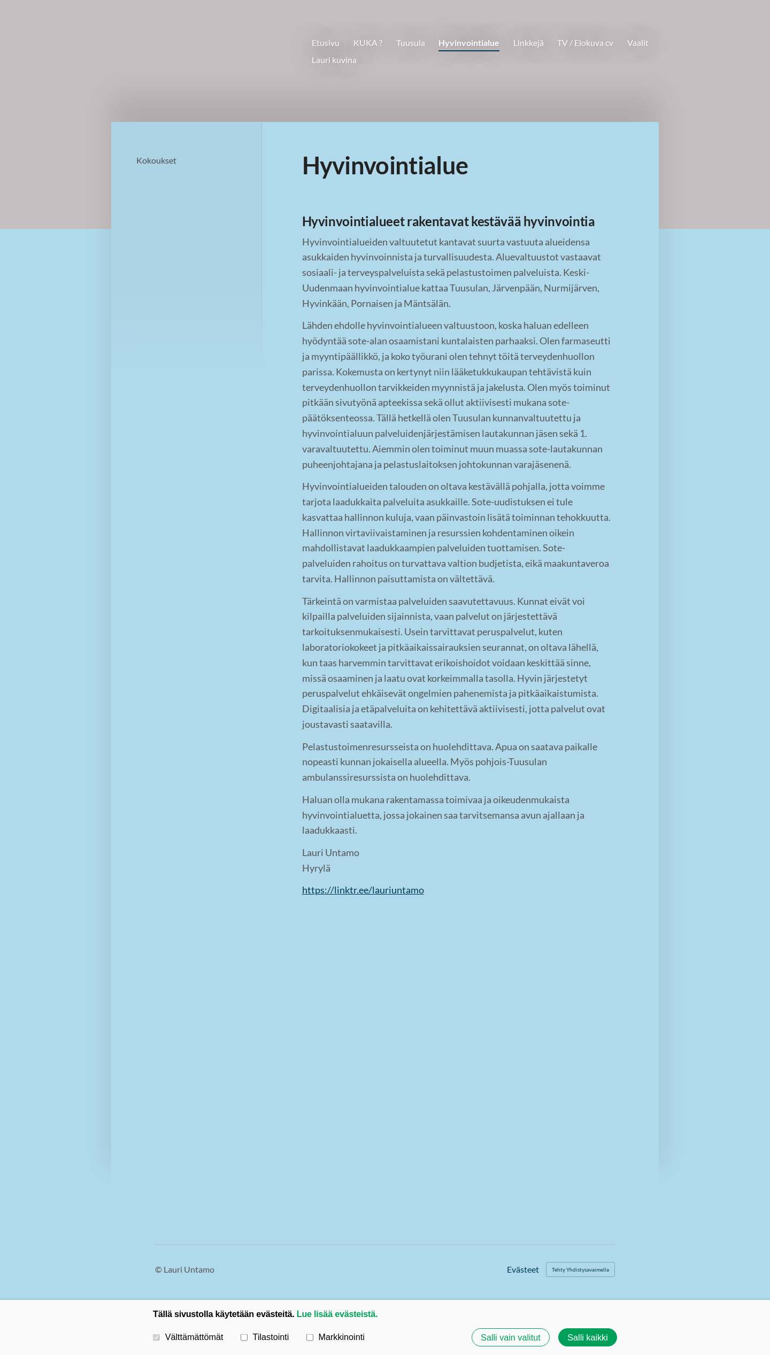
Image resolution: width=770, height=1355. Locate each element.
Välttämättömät (188, 1337)
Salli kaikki (587, 1337)
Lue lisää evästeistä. (337, 1314)
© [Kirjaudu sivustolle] (159, 1269)
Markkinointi (335, 1337)
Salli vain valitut (511, 1337)
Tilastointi (265, 1337)
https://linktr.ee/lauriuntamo (363, 890)
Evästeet (523, 1269)
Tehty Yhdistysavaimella (580, 1269)
